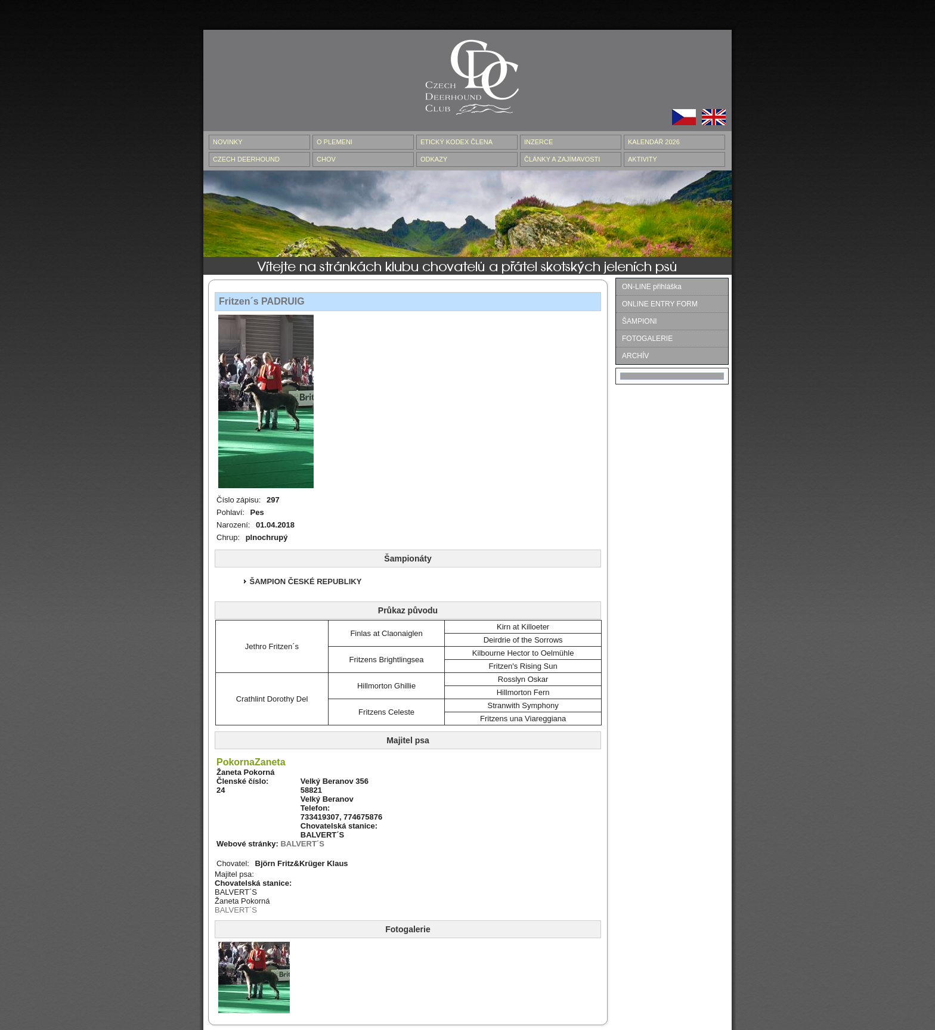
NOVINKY (228, 141)
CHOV (326, 159)
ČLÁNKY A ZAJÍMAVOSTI (562, 159)
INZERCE (538, 141)
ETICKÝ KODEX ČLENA (456, 141)
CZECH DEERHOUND (246, 159)
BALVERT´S (302, 843)
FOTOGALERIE (647, 338)
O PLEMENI (334, 141)
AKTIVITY (642, 159)
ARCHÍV (635, 356)
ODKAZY (433, 159)
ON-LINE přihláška (652, 287)
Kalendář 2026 (654, 141)
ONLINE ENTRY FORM (660, 304)
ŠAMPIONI (639, 321)
